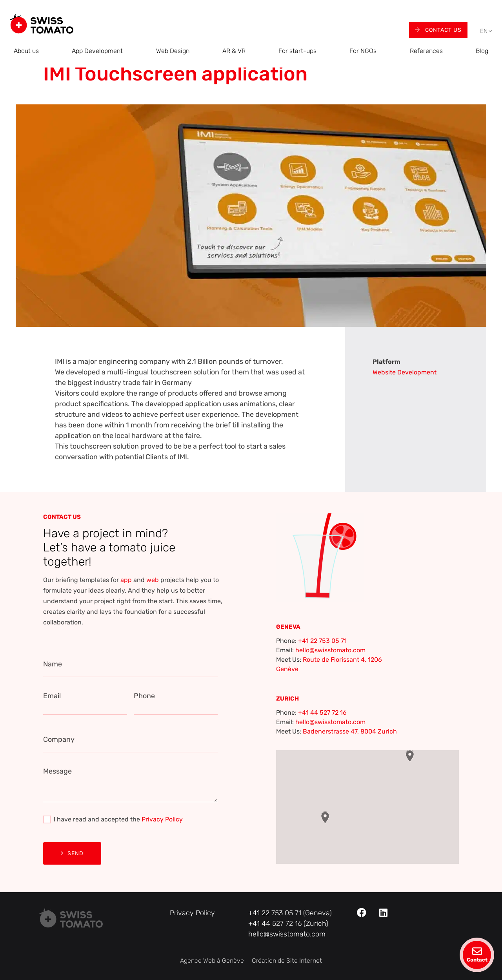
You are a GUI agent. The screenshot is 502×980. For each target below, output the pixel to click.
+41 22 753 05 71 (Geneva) (290, 913)
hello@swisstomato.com (330, 650)
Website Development (405, 372)
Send (72, 853)
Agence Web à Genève (212, 960)
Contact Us (438, 30)
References (426, 51)
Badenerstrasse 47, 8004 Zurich (350, 731)
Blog (482, 51)
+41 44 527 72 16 (322, 712)
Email (52, 696)
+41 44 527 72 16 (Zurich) (288, 923)
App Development (97, 51)
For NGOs (362, 51)
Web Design (172, 51)
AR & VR (234, 51)
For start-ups (297, 51)
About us (26, 51)
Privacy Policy (162, 819)
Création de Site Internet (287, 960)
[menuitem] (483, 31)
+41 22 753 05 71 (322, 640)
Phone (144, 696)
